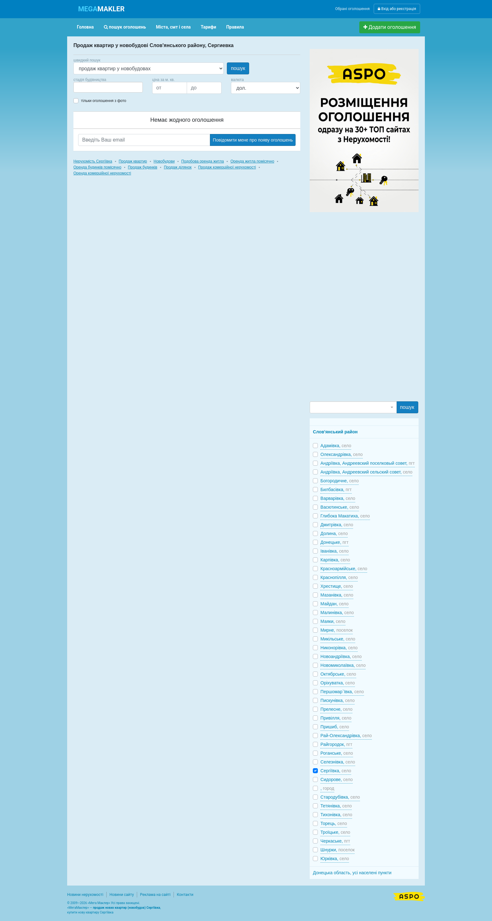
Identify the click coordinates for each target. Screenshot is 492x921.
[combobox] (108, 87)
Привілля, (335, 717)
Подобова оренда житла (202, 161)
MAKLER (101, 9)
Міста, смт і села (173, 26)
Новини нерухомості (85, 894)
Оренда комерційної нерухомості (102, 173)
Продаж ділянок (177, 167)
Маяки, (332, 621)
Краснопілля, (339, 577)
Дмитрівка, (336, 524)
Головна (85, 26)
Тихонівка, (336, 814)
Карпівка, (335, 559)
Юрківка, (334, 858)
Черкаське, (335, 840)
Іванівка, (334, 551)
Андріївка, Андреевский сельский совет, (366, 471)
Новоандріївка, (340, 656)
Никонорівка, (338, 647)
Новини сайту (122, 894)
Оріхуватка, (337, 682)
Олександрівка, (341, 454)
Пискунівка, (337, 700)
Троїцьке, (335, 832)
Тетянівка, (336, 805)
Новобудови (163, 161)
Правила (235, 26)
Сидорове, (336, 779)
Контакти (185, 894)
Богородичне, (339, 480)
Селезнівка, (337, 761)
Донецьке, (334, 542)
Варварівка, (337, 498)
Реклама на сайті (155, 894)
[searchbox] (85, 87)
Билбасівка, (335, 489)
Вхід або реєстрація (397, 9)
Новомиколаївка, (343, 665)
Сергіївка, (335, 770)
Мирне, (336, 630)
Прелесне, (336, 709)
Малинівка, (337, 612)
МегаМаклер (78, 907)
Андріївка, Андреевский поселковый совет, (367, 463)
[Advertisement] (357, 306)
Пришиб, (334, 726)
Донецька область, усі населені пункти (352, 872)
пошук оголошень (125, 26)
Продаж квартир (133, 161)
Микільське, (337, 638)
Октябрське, (338, 674)
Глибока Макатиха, (345, 515)
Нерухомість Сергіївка (92, 161)
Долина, (334, 533)
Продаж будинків (143, 167)
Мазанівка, (336, 594)
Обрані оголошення (352, 9)
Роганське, (336, 753)
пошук (238, 68)
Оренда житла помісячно (252, 161)
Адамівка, (335, 445)
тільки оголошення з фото (103, 101)
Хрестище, (336, 586)
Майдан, (334, 603)
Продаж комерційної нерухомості (227, 167)
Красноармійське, (343, 568)
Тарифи (208, 26)
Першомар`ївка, (342, 691)
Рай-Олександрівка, (346, 735)
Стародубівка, (340, 797)
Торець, (333, 823)
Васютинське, (339, 507)
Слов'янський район (335, 431)
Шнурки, (337, 849)
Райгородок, (336, 744)
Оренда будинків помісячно (97, 167)
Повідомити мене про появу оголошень (253, 139)
